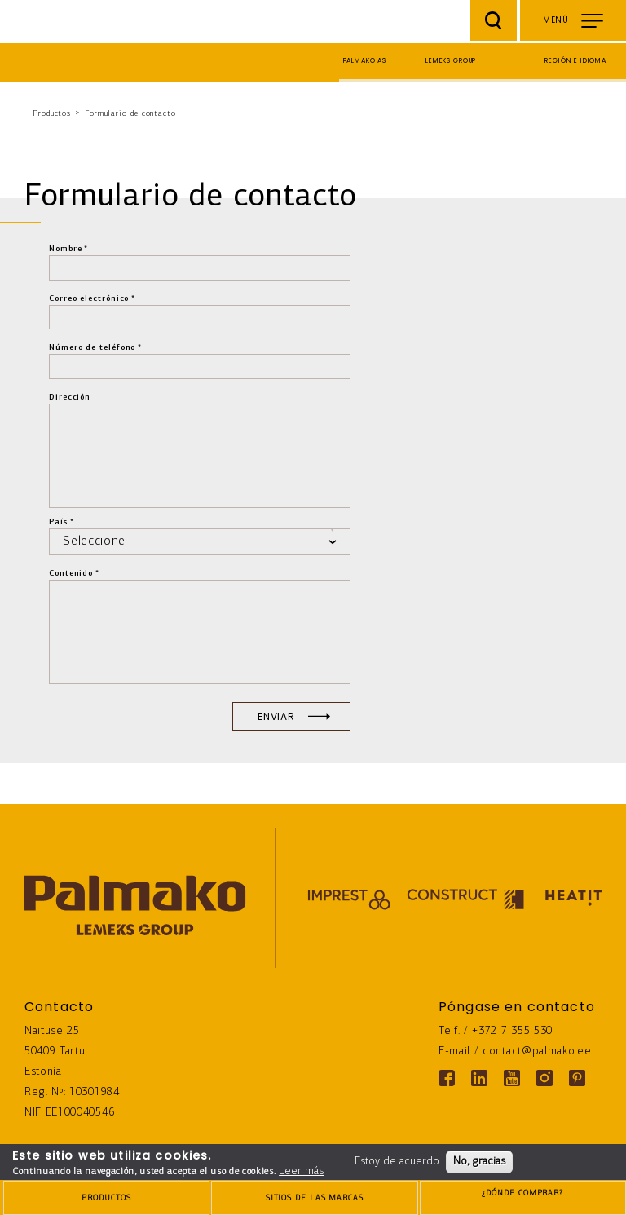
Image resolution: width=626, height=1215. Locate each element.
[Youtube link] (512, 1078)
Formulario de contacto (130, 113)
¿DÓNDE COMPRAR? (523, 1199)
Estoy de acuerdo (397, 1161)
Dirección (69, 397)
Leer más (301, 1171)
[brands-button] (314, 1198)
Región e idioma (575, 60)
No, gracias (479, 1161)
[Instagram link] (544, 1078)
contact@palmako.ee (537, 1051)
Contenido (71, 573)
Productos (52, 113)
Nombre (65, 249)
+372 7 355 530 (512, 1031)
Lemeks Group (450, 60)
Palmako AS (365, 60)
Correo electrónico (89, 298)
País (58, 522)
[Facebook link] (447, 1078)
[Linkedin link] (479, 1078)
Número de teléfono (92, 347)
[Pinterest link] (577, 1078)
